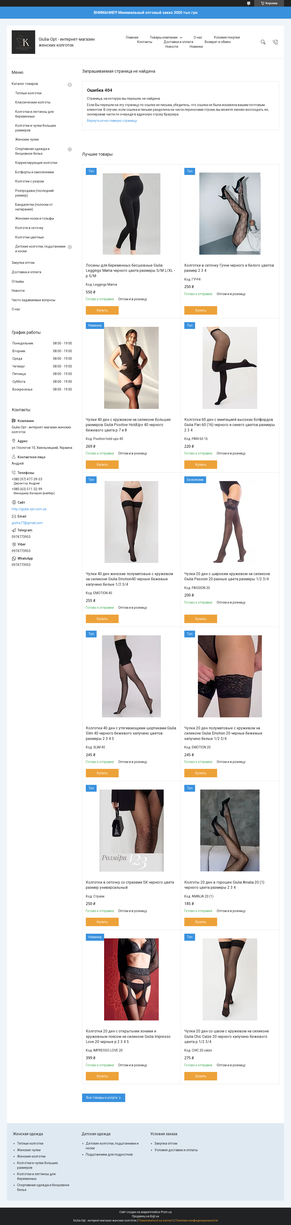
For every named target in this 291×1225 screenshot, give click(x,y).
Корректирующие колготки (36, 163)
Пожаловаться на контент (155, 1220)
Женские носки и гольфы (34, 218)
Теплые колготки (28, 93)
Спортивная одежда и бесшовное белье (32, 151)
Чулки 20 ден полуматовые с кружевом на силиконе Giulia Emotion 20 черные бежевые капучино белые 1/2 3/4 (223, 733)
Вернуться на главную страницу (112, 120)
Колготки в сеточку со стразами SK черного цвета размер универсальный (130, 885)
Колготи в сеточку (29, 228)
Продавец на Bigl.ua (145, 1216)
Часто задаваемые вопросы (33, 300)
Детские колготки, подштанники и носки (40, 249)
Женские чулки (27, 139)
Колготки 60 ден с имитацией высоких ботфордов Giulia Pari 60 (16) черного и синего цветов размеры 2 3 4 (229, 424)
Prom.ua (166, 1212)
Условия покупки (227, 37)
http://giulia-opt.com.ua (29, 509)
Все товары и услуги (101, 1097)
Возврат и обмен (218, 42)
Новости (171, 46)
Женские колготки (31, 1156)
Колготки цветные (29, 237)
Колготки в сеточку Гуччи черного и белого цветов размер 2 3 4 (229, 268)
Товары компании (164, 37)
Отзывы (18, 281)
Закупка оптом (23, 263)
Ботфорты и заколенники (34, 172)
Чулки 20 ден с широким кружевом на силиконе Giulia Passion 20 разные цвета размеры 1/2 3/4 (227, 576)
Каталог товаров (25, 84)
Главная (132, 37)
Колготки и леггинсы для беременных (34, 114)
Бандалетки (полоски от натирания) (34, 207)
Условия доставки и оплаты (176, 1150)
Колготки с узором (29, 181)
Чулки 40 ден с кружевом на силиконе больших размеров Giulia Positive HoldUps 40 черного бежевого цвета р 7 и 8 (128, 424)
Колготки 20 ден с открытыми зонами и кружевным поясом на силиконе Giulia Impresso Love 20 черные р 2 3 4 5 (128, 1036)
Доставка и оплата (178, 42)
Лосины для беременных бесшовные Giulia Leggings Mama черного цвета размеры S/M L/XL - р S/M (130, 270)
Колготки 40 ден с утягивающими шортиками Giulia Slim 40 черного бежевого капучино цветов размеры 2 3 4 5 (131, 733)
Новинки (196, 46)
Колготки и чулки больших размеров (35, 128)
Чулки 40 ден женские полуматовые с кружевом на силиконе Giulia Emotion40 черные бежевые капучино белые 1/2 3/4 (129, 579)
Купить (102, 310)
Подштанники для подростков (109, 1154)
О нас (198, 37)
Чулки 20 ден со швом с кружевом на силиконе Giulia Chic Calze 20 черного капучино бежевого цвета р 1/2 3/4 (226, 1036)
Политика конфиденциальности (196, 1220)
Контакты (144, 42)
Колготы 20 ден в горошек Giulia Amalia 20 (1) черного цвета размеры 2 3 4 (224, 885)
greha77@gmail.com (27, 523)
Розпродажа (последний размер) (34, 193)
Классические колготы (32, 102)
